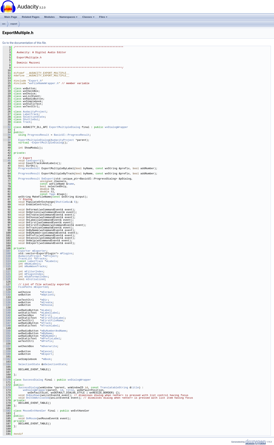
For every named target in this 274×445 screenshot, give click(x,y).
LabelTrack (30, 114)
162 (7, 359)
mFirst (46, 315)
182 (7, 410)
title (135, 387)
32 (7, 127)
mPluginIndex (34, 274)
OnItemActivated (37, 398)
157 (7, 346)
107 (7, 251)
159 (7, 351)
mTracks (40, 258)
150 (7, 331)
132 (7, 294)
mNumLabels (32, 264)
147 (7, 323)
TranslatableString (114, 387)
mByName (46, 333)
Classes (88, 16)
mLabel (46, 310)
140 (7, 313)
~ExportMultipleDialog (47, 142)
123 (7, 276)
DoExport (47, 178)
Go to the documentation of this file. (24, 42)
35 (7, 135)
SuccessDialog (33, 380)
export (14, 24)
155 (7, 341)
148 (7, 325)
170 (7, 380)
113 (7, 261)
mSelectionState (54, 364)
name (71, 184)
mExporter (39, 251)
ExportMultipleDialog (64, 127)
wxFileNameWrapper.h (43, 83)
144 (7, 320)
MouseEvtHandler (34, 410)
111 (7, 258)
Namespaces (68, 16)
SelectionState (34, 117)
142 (7, 315)
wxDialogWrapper (116, 127)
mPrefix (46, 341)
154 (7, 338)
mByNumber (48, 336)
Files (103, 16)
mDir (44, 300)
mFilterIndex (34, 271)
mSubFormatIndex (36, 276)
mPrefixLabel (50, 338)
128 (7, 287)
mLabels (51, 261)
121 (7, 274)
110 (7, 256)
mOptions (47, 294)
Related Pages (30, 16)
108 (7, 253)
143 (7, 318)
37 (7, 140)
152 (7, 336)
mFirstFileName (52, 320)
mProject (51, 256)
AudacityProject (34, 111)
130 (7, 292)
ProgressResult (38, 135)
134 (7, 300)
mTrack (46, 323)
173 (7, 387)
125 (7, 279)
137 (7, 305)
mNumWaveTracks (35, 266)
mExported (41, 287)
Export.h (35, 80)
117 (7, 271)
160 (7, 354)
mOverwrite (49, 346)
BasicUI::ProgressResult (71, 135)
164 (7, 364)
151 (7, 333)
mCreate (46, 302)
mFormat (46, 292)
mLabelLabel (49, 313)
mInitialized (35, 279)
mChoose (46, 305)
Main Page (10, 16)
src (4, 24)
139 (7, 310)
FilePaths (25, 287)
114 (7, 264)
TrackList (25, 258)
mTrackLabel (49, 325)
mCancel (46, 351)
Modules (49, 16)
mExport (46, 354)
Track (27, 122)
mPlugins (66, 253)
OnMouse (31, 418)
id (61, 390)
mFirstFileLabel (53, 318)
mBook (47, 359)
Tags (52, 194)
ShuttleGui (30, 119)
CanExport (33, 160)
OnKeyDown (33, 395)
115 (7, 266)
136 (7, 302)
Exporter (24, 251)
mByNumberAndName (53, 331)
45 (7, 160)
